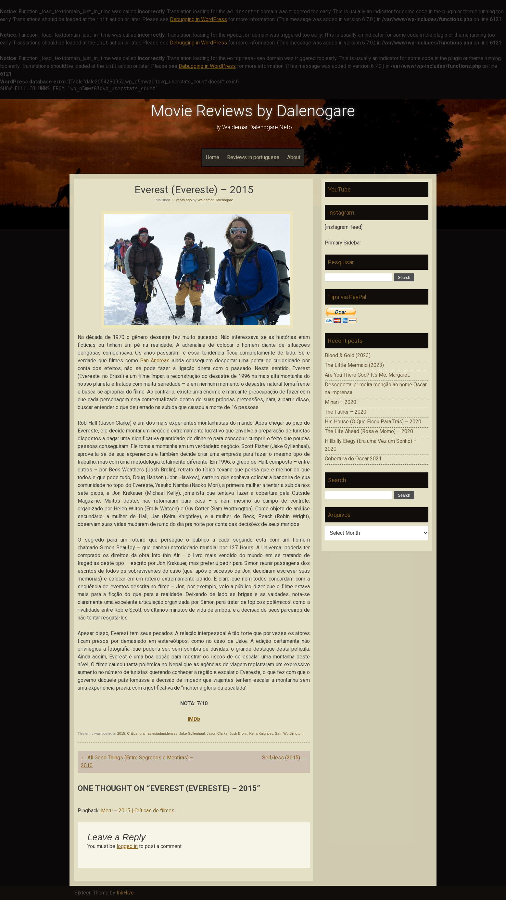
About (293, 157)
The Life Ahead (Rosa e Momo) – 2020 (369, 431)
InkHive (125, 893)
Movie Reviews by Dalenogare (253, 111)
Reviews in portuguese (253, 157)
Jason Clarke (217, 733)
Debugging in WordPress (198, 19)
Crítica (132, 733)
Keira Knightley (261, 733)
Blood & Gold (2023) (348, 355)
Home (212, 157)
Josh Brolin (238, 733)
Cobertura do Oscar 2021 (353, 459)
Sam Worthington (289, 733)
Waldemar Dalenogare (215, 200)
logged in (127, 846)
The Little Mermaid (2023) (354, 365)
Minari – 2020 (340, 402)
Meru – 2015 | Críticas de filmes (137, 810)
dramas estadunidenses (158, 733)
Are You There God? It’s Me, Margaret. (367, 375)
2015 (121, 733)
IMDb (194, 719)
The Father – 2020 (345, 412)
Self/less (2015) (284, 758)
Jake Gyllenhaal (192, 733)
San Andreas (156, 360)
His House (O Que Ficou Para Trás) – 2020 (373, 422)
